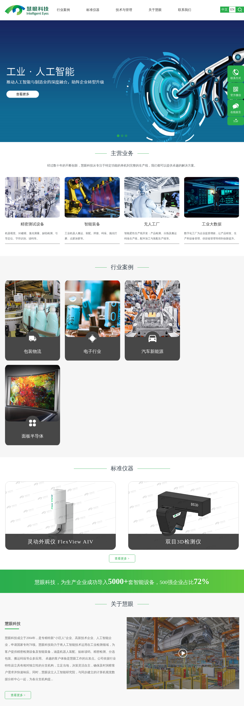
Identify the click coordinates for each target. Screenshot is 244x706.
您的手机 (162, 659)
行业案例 (65, 10)
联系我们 (186, 10)
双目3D (47, 658)
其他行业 (16, 670)
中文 (225, 9)
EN (232, 9)
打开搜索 (240, 10)
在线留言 (235, 112)
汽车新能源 (17, 658)
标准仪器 (94, 10)
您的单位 (198, 649)
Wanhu (132, 695)
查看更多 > (122, 473)
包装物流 (16, 646)
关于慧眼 (157, 10)
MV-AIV (48, 670)
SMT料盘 (49, 664)
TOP (235, 121)
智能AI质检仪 (52, 646)
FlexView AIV (52, 652)
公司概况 (82, 646)
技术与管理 (125, 10)
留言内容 (162, 669)
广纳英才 (82, 652)
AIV (45, 675)
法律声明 (63, 692)
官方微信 (235, 95)
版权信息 (47, 692)
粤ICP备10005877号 (103, 695)
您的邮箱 (198, 659)
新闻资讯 (82, 658)
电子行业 (16, 652)
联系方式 (235, 78)
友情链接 (31, 692)
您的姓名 (162, 649)
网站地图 (15, 692)
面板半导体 (17, 664)
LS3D (46, 681)
